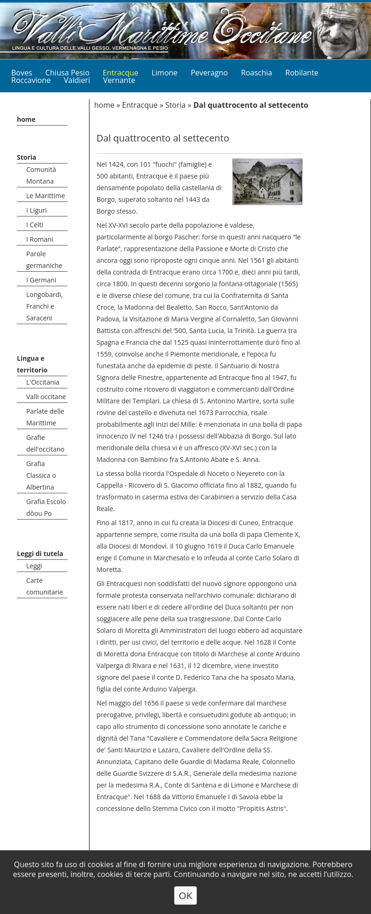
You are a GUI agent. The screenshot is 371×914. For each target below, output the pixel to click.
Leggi (34, 565)
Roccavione (31, 80)
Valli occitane (46, 396)
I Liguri (36, 210)
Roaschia (256, 72)
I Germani (41, 279)
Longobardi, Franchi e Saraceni (44, 306)
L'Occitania (42, 382)
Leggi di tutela (40, 553)
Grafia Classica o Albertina (41, 475)
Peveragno (209, 72)
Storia (27, 157)
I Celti (34, 224)
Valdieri (77, 80)
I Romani (39, 239)
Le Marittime (45, 195)
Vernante (119, 80)
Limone (164, 72)
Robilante (302, 72)
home (26, 119)
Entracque (139, 105)
